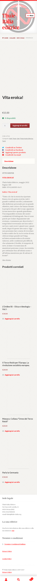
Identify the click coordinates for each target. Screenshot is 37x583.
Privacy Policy (7, 551)
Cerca (18, 579)
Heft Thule (20, 38)
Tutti (4, 141)
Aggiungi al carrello (20, 125)
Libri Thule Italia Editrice (25, 138)
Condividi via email (13, 155)
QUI (13, 531)
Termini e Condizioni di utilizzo (15, 544)
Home (6, 38)
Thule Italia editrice (10, 21)
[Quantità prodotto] (5, 125)
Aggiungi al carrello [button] (12, 319)
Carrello (29, 578)
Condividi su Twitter (13, 148)
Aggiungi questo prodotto (15, 152)
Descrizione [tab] (8, 161)
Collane (12, 38)
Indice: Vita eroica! (9, 192)
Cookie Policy (7, 559)
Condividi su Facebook (14, 150)
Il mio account (6, 579)
